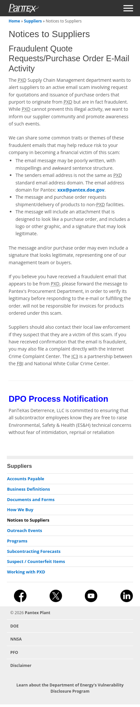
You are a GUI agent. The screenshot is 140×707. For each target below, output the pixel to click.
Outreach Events (24, 530)
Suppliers (33, 20)
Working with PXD (26, 572)
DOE (14, 626)
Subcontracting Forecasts (33, 551)
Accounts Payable (25, 479)
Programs (17, 541)
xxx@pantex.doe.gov (80, 190)
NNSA (16, 639)
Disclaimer (20, 665)
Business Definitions (28, 489)
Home (14, 20)
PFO (14, 652)
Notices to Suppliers (28, 520)
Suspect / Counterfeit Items (36, 561)
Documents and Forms (30, 499)
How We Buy (20, 509)
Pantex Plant (37, 612)
